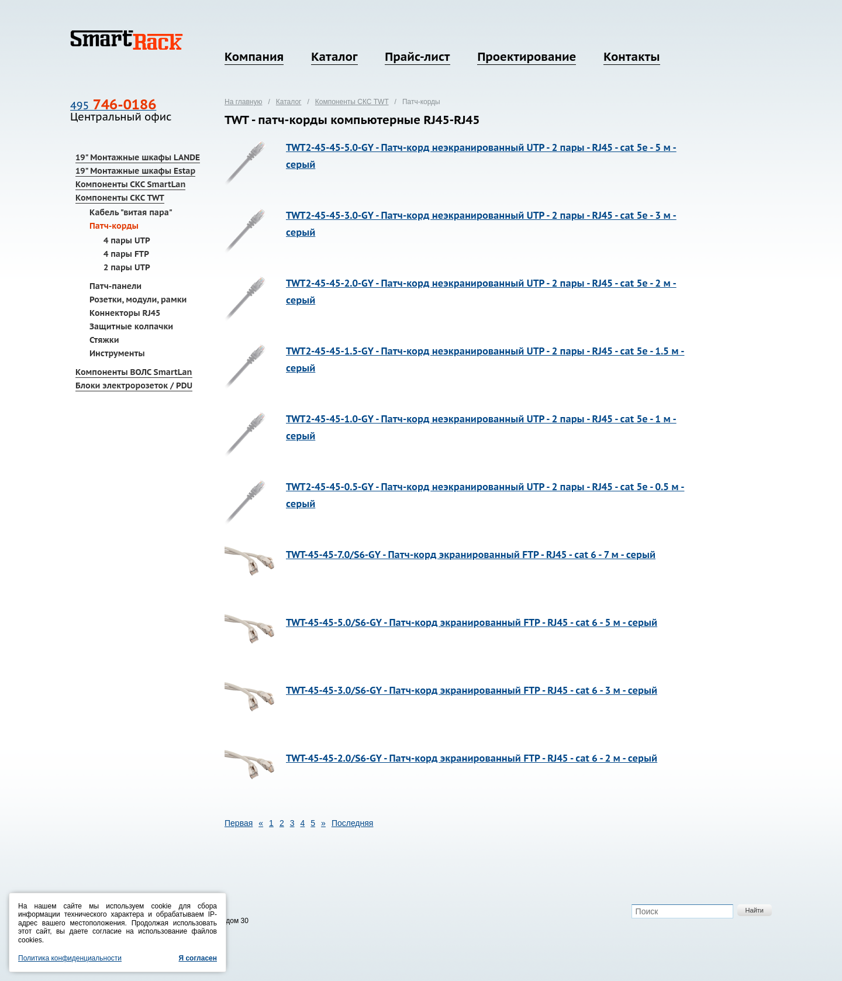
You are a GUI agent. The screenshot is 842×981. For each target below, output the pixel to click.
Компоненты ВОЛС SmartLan (133, 372)
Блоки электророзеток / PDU (133, 385)
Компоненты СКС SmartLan (130, 184)
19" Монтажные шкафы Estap (135, 171)
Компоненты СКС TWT (119, 197)
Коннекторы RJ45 (124, 313)
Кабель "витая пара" (130, 212)
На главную (243, 102)
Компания (254, 56)
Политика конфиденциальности (70, 958)
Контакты (631, 56)
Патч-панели (115, 286)
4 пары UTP (126, 240)
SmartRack (126, 40)
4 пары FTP (126, 254)
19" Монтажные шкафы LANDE (137, 157)
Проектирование (526, 56)
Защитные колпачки (131, 326)
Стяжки (104, 340)
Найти (755, 910)
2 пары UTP (126, 267)
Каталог (334, 56)
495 (113, 105)
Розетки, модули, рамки (138, 299)
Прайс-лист (417, 56)
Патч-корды (114, 226)
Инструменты (117, 353)
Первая (239, 823)
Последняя (353, 823)
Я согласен (197, 958)
